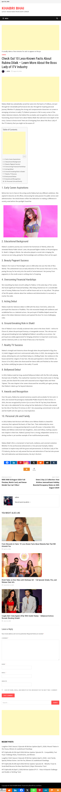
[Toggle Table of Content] (23, 156)
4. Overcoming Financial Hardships (15, 166)
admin (8, 71)
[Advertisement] (30, 37)
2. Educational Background (12, 162)
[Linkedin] (14, 461)
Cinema (4, 54)
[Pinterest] (20, 461)
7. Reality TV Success (10, 174)
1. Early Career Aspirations (12, 159)
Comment (5, 638)
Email (4, 672)
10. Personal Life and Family (13, 181)
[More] (26, 468)
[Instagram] (27, 461)
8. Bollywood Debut (10, 176)
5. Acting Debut (9, 169)
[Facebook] (7, 461)
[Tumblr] (54, 461)
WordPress (32, 785)
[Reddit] (40, 461)
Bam (40, 785)
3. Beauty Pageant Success (12, 164)
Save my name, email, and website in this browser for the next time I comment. (31, 690)
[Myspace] (47, 461)
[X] (34, 461)
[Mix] (52, 790)
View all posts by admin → (23, 502)
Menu (5, 18)
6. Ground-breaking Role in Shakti (14, 171)
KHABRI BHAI (13, 8)
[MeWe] (46, 790)
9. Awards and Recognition (12, 179)
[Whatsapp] (33, 790)
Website (4, 681)
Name (4, 664)
